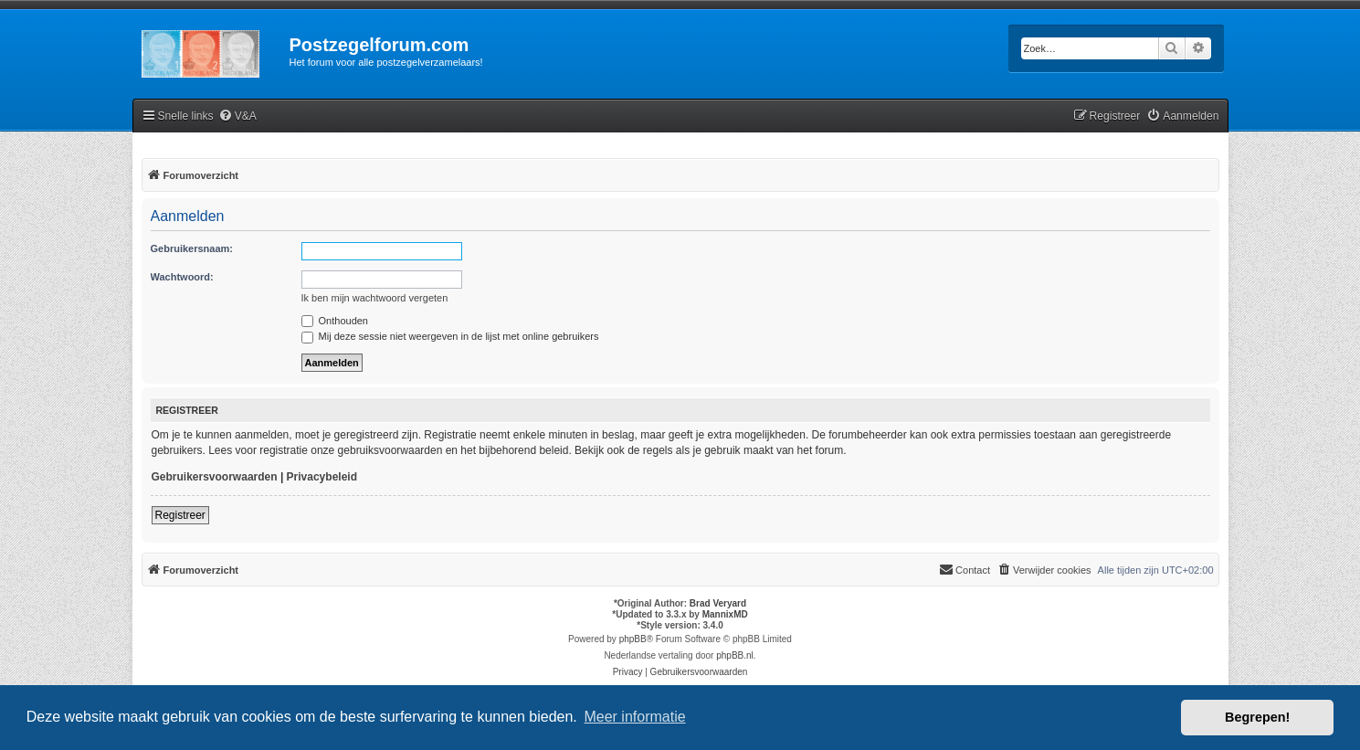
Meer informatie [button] (634, 716)
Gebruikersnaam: (192, 248)
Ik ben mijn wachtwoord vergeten (374, 297)
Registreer (180, 515)
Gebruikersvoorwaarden (215, 476)
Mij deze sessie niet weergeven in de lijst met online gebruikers (450, 336)
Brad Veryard (718, 603)
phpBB (633, 639)
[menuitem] (237, 116)
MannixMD (725, 614)
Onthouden (335, 320)
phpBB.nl (735, 655)
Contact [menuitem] (964, 569)
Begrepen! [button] (1257, 717)
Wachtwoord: (182, 276)
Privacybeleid (322, 476)
